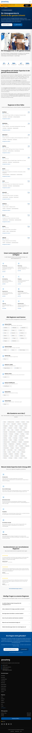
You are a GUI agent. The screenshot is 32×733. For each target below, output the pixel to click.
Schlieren (22, 332)
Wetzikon (6, 338)
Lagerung (2, 691)
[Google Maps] (11, 724)
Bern (5, 395)
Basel (5, 404)
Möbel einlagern (3, 686)
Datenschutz (17, 731)
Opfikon (6, 330)
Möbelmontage (3, 689)
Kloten (13, 330)
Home (2, 7)
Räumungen (3, 677)
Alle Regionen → (3, 707)
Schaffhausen (7, 386)
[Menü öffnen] (30, 2)
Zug (5, 358)
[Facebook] (2, 724)
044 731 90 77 (18, 24)
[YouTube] (9, 724)
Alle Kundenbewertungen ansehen (16, 588)
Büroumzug (3, 682)
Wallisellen (14, 327)
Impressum (12, 731)
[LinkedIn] (6, 724)
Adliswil (22, 335)
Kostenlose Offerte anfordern (11, 649)
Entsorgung (3, 675)
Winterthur (15, 340)
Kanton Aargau (23, 349)
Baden (6, 349)
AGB (20, 731)
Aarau (13, 349)
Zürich (21, 330)
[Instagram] (4, 724)
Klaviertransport (3, 684)
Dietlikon (6, 327)
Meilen (14, 335)
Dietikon (23, 338)
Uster (5, 332)
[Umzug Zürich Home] (5, 2)
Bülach (6, 335)
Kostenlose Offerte (7, 24)
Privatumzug (3, 680)
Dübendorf (23, 327)
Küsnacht (14, 332)
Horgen (6, 340)
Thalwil (15, 338)
